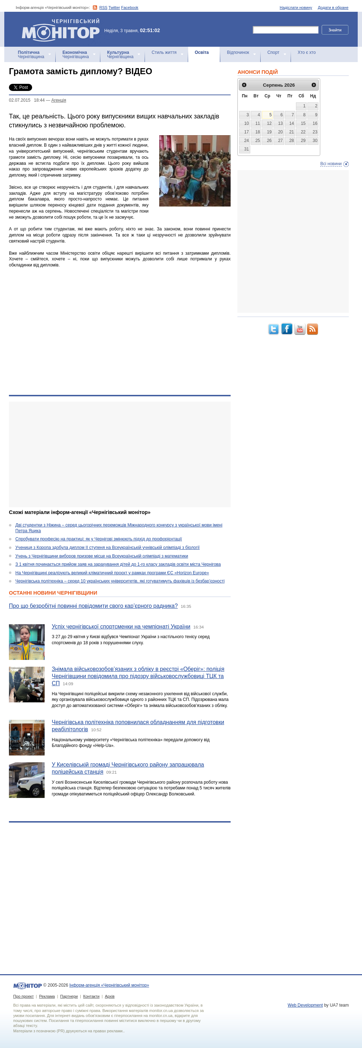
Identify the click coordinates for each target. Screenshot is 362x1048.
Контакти (91, 996)
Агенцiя (58, 100)
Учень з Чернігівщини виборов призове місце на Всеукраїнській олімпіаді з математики (101, 556)
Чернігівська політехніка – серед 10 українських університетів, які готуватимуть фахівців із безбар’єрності (120, 581)
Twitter (114, 7)
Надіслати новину (296, 7)
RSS (103, 7)
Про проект (23, 996)
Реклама (47, 996)
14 (291, 123)
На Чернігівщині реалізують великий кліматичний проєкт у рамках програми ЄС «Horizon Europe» (112, 572)
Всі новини (331, 163)
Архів (110, 996)
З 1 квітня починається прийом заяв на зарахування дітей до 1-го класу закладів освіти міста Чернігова (118, 564)
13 (280, 123)
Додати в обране (333, 7)
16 (315, 123)
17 (246, 131)
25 (257, 140)
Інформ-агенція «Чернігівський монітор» (63, 29)
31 (246, 149)
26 (269, 140)
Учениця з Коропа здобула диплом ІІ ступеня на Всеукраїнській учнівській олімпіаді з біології (107, 547)
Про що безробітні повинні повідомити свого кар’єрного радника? (93, 606)
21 (291, 131)
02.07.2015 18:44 (27, 100)
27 (280, 140)
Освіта (202, 52)
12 (269, 123)
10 (246, 123)
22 (303, 131)
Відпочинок (238, 52)
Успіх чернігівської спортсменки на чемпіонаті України (121, 627)
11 (257, 123)
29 (303, 140)
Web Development (305, 1005)
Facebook (129, 7)
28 (291, 140)
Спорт (273, 52)
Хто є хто (307, 52)
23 (315, 131)
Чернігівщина (31, 54)
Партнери (69, 996)
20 (280, 131)
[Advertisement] (115, 454)
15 (303, 123)
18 (257, 131)
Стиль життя (164, 52)
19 (269, 131)
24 (246, 140)
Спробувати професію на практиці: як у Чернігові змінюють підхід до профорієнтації (98, 538)
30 (315, 140)
